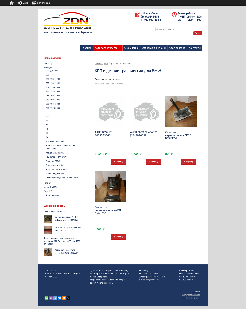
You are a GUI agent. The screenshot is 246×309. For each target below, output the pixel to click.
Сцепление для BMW (55, 165)
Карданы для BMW (55, 153)
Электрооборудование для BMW (62, 178)
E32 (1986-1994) (53, 87)
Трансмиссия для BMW (56, 169)
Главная (86, 47)
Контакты (195, 47)
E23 (47, 75)
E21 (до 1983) (52, 71)
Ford (48, 183)
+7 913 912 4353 (150, 273)
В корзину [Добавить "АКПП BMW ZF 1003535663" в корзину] (118, 162)
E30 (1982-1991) (53, 83)
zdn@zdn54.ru (152, 280)
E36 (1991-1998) (53, 95)
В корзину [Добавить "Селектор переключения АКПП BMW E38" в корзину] (118, 237)
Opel (48, 191)
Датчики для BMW (55, 141)
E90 (47, 120)
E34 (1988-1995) (53, 91)
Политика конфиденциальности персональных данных (191, 294)
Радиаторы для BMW (56, 157)
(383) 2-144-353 (150, 270)
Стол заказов (177, 47)
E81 (47, 116)
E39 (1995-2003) (53, 104)
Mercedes (50, 187)
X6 (47, 129)
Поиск (198, 33)
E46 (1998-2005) (53, 108)
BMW (106, 63)
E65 (47, 112)
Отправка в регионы (154, 47)
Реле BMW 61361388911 (55, 211)
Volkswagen (51, 195)
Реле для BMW (53, 161)
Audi (48, 63)
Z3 (47, 133)
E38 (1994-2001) (53, 100)
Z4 (47, 137)
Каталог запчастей (106, 47)
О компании (131, 47)
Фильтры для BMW (55, 173)
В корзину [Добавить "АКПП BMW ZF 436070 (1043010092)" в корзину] (153, 162)
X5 (47, 125)
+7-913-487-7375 (157, 277)
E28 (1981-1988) (53, 79)
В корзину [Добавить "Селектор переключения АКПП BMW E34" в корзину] (188, 162)
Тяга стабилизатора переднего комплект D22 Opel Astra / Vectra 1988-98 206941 (62, 241)
